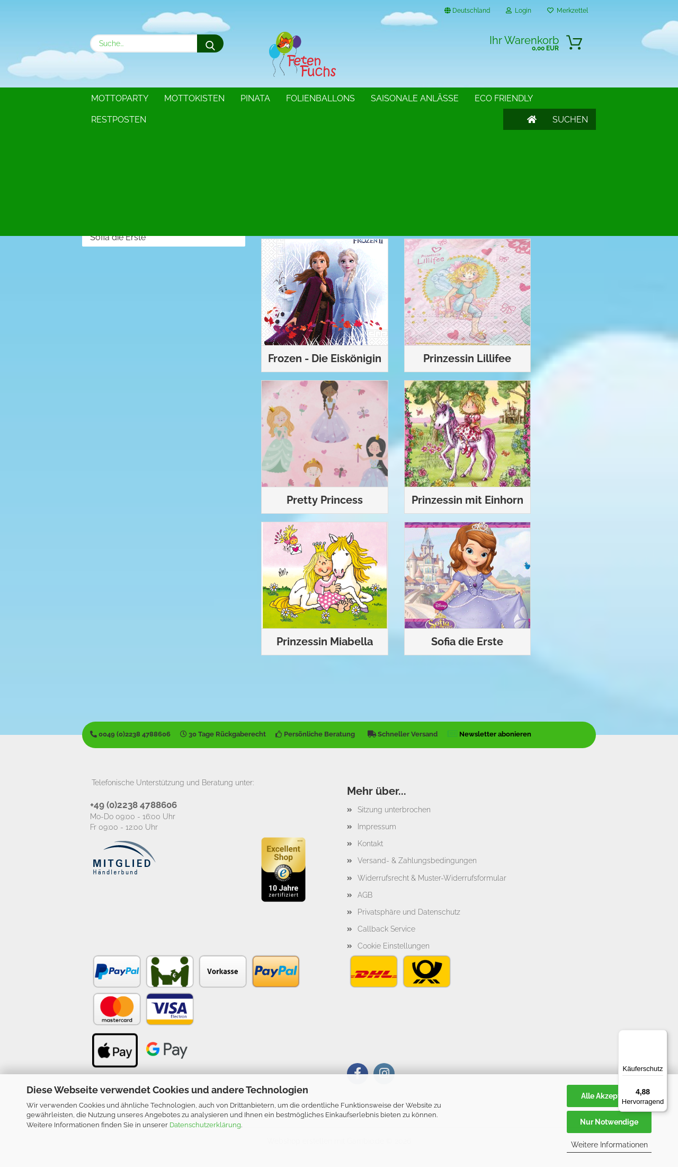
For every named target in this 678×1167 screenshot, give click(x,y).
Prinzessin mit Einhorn (132, 202)
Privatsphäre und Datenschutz (409, 909)
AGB (365, 892)
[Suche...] (210, 43)
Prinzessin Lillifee (122, 168)
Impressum (377, 823)
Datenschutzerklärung (205, 1125)
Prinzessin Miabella (127, 220)
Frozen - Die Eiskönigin (133, 150)
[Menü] (661, 1036)
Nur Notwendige (609, 1122)
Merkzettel (567, 10)
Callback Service (386, 926)
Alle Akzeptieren (609, 1096)
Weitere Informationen (609, 1144)
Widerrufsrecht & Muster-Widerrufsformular (432, 875)
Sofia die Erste (118, 237)
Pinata (255, 98)
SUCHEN (570, 98)
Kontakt (370, 840)
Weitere (389, 98)
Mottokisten (194, 98)
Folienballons (320, 98)
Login (518, 10)
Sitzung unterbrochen (394, 806)
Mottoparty (119, 98)
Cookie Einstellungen (394, 942)
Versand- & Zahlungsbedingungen (417, 857)
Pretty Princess (119, 185)
